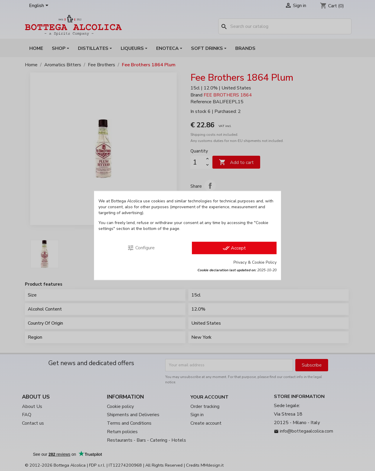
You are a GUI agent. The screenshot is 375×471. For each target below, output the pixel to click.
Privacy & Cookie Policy (255, 262)
